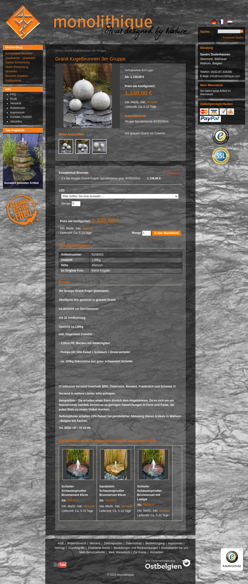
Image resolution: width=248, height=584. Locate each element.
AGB (61, 543)
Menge (136, 233)
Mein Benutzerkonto (92, 552)
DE (214, 22)
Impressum (175, 543)
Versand (152, 102)
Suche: (205, 31)
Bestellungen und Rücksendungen (136, 548)
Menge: (66, 203)
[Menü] (240, 551)
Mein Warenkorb (119, 552)
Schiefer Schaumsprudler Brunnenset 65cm (75, 491)
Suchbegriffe (76, 548)
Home (58, 50)
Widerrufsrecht (76, 543)
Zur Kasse (140, 552)
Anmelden (156, 552)
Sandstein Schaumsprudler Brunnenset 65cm (112, 491)
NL (230, 22)
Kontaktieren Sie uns (175, 548)
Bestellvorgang (154, 543)
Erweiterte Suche (233, 37)
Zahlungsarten (113, 543)
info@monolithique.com (225, 76)
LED (62, 190)
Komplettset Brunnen (75, 172)
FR (222, 22)
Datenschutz (134, 543)
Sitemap (59, 548)
